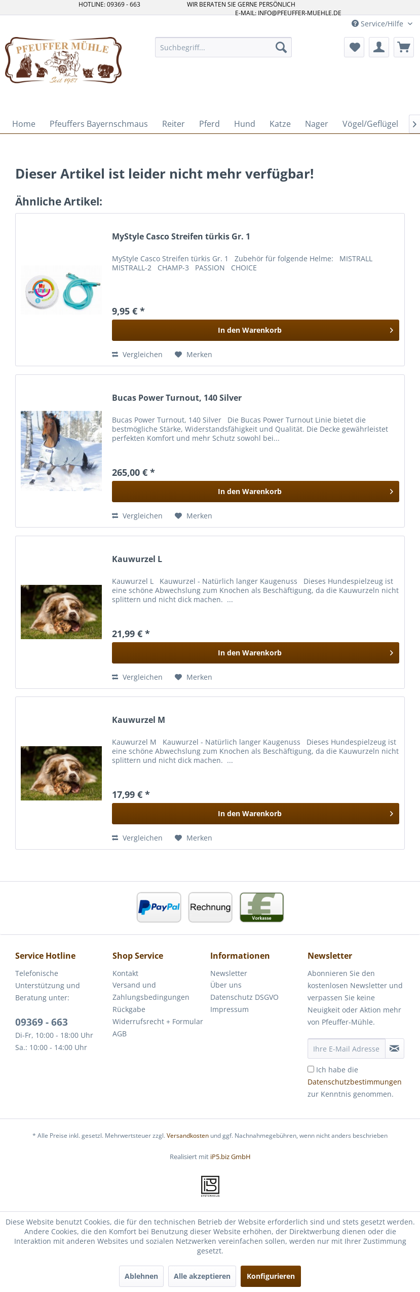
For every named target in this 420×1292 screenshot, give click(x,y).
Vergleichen (137, 354)
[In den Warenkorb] (255, 330)
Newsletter (228, 973)
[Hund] (244, 123)
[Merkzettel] (354, 47)
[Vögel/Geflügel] (370, 123)
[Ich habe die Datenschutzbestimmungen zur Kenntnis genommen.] (311, 1069)
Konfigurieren (271, 1276)
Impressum (229, 1009)
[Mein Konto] (379, 47)
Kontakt (125, 973)
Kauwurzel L (137, 559)
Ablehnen (141, 1276)
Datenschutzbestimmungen (355, 1082)
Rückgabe (128, 1009)
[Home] (24, 123)
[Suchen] (281, 47)
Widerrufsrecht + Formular (157, 1021)
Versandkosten (188, 1135)
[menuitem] (223, 47)
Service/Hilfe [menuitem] (378, 23)
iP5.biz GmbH (230, 1156)
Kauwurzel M (138, 720)
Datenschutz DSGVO (244, 997)
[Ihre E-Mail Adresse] (347, 1048)
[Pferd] (209, 123)
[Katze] (280, 123)
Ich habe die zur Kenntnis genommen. (355, 1082)
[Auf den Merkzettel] (193, 354)
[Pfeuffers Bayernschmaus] (99, 123)
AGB (119, 1033)
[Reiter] (173, 123)
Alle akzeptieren (202, 1276)
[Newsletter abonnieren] (394, 1048)
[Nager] (316, 123)
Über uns (226, 985)
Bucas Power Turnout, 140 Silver (177, 398)
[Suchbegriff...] (223, 47)
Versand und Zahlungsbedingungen (150, 991)
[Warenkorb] (404, 47)
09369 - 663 (41, 1022)
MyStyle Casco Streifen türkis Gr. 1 (181, 236)
